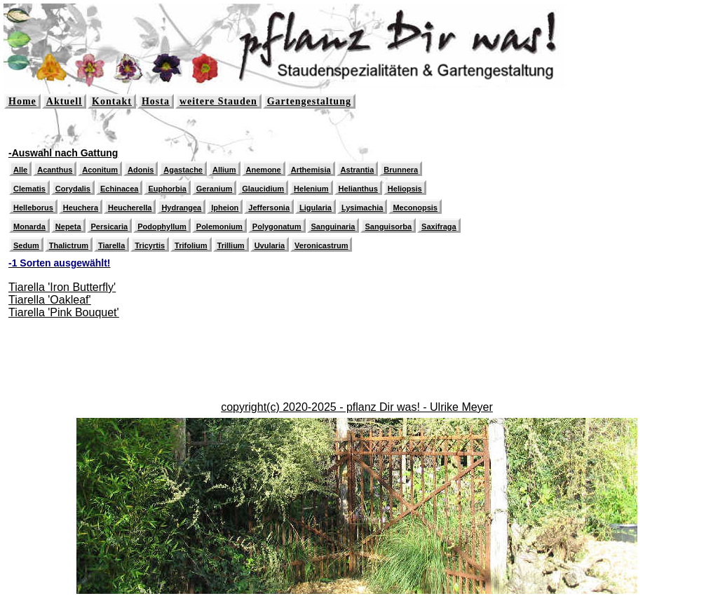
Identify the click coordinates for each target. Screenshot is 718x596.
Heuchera (80, 207)
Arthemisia (311, 169)
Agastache (183, 169)
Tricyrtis (150, 245)
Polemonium (219, 226)
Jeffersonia (269, 207)
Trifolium (191, 245)
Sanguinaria (333, 226)
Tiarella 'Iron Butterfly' (62, 287)
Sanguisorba (388, 226)
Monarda (29, 226)
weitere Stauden (218, 101)
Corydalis (72, 188)
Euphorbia (167, 188)
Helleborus (33, 207)
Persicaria (109, 226)
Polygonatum (277, 226)
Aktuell (64, 101)
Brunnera (401, 169)
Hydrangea (181, 207)
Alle (20, 169)
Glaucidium (263, 188)
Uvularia (270, 245)
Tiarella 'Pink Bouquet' (63, 312)
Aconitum (100, 169)
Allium (224, 169)
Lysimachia (362, 207)
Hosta (156, 101)
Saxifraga (438, 226)
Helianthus (358, 188)
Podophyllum (162, 226)
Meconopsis (415, 207)
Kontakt (112, 101)
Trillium (231, 245)
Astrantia (357, 169)
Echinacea (119, 188)
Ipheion (224, 207)
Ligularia (315, 207)
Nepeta (68, 226)
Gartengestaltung (309, 101)
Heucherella (129, 207)
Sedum (26, 245)
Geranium (214, 188)
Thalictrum (68, 245)
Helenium (311, 188)
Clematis (29, 188)
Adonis (141, 169)
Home (22, 101)
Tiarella (111, 245)
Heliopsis (405, 188)
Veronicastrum (321, 245)
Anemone (263, 169)
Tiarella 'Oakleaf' (49, 300)
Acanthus (54, 169)
